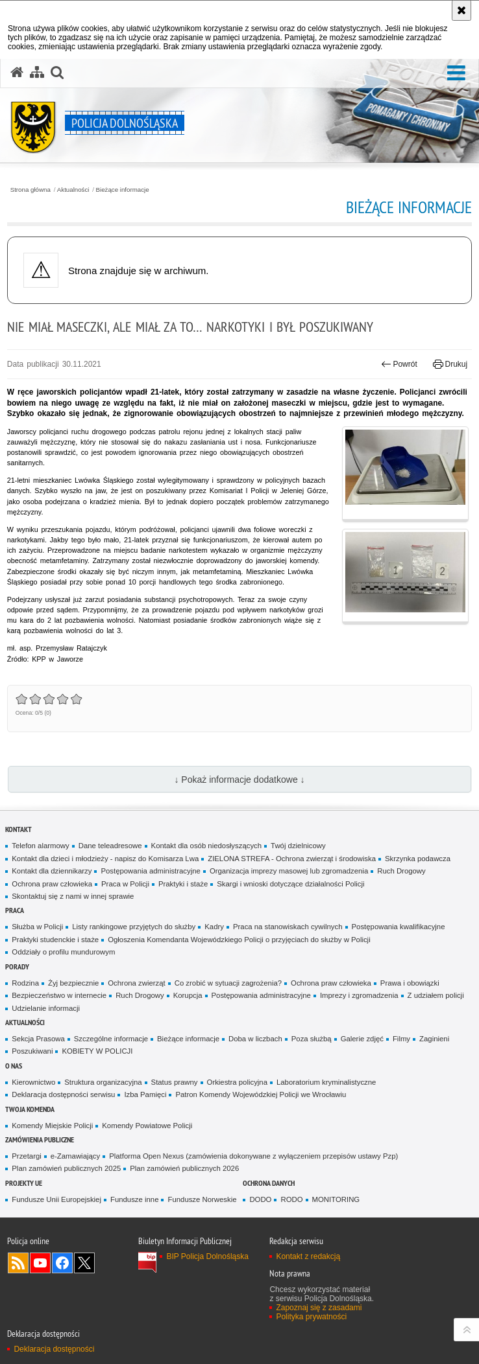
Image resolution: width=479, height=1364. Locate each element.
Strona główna (30, 190)
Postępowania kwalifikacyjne (398, 927)
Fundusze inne (134, 1199)
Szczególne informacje (111, 1039)
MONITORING (336, 1199)
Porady (17, 966)
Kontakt (18, 829)
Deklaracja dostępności (54, 1349)
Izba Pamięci (145, 1094)
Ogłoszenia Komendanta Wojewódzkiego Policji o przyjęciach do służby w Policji (239, 939)
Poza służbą (311, 1039)
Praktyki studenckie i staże (55, 939)
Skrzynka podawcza (417, 858)
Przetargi (26, 1156)
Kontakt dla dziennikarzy (52, 871)
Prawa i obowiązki (409, 983)
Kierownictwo (33, 1082)
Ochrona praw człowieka (52, 884)
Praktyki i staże (183, 884)
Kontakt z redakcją (308, 1256)
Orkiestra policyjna (237, 1082)
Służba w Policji (37, 927)
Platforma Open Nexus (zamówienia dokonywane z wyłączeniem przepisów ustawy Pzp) (253, 1156)
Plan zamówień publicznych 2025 (66, 1168)
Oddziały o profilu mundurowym (63, 952)
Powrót (399, 364)
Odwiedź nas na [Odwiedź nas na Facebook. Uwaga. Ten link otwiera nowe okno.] (62, 1263)
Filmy (401, 1039)
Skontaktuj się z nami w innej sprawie (73, 896)
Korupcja (188, 995)
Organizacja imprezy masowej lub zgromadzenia (289, 871)
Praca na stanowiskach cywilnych (288, 927)
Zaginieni (434, 1039)
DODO (260, 1199)
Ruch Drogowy (401, 871)
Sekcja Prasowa (38, 1039)
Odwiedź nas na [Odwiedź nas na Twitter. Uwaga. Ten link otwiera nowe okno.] (84, 1263)
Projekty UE (23, 1183)
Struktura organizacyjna (102, 1082)
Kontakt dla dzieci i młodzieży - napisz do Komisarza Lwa (105, 858)
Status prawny (174, 1082)
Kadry (214, 927)
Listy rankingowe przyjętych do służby (133, 927)
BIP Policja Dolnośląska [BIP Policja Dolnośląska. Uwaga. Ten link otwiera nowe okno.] (207, 1256)
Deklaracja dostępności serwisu (63, 1094)
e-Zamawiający (75, 1156)
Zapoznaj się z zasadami (319, 1307)
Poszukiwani (32, 1051)
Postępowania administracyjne (150, 871)
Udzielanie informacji (46, 1008)
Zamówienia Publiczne (39, 1139)
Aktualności (73, 190)
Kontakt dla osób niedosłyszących (206, 846)
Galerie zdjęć (362, 1039)
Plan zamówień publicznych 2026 (184, 1168)
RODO (291, 1199)
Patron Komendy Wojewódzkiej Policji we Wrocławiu (260, 1094)
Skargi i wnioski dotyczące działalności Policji (290, 884)
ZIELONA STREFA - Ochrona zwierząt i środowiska (292, 858)
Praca (14, 910)
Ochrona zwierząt (136, 983)
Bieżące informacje (122, 190)
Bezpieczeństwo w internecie (59, 995)
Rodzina (25, 983)
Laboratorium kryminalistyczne (326, 1082)
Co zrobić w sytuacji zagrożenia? (228, 983)
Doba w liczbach (255, 1039)
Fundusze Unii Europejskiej (56, 1199)
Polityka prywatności (311, 1316)
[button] (57, 72)
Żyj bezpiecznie (73, 983)
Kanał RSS (18, 1263)
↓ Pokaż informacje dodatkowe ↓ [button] (239, 779)
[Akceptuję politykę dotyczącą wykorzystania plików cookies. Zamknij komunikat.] (461, 10)
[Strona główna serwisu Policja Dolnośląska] (16, 72)
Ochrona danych (269, 1183)
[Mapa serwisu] (37, 72)
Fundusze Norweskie (201, 1199)
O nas (13, 1065)
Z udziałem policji (436, 995)
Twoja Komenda (30, 1109)
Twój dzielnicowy (298, 846)
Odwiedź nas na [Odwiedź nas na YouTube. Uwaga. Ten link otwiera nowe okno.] (40, 1263)
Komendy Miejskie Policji (52, 1125)
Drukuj (450, 364)
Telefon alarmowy (40, 846)
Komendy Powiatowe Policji (147, 1125)
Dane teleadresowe (110, 846)
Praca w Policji (125, 884)
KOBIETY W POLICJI (97, 1051)
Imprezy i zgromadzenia (359, 995)
